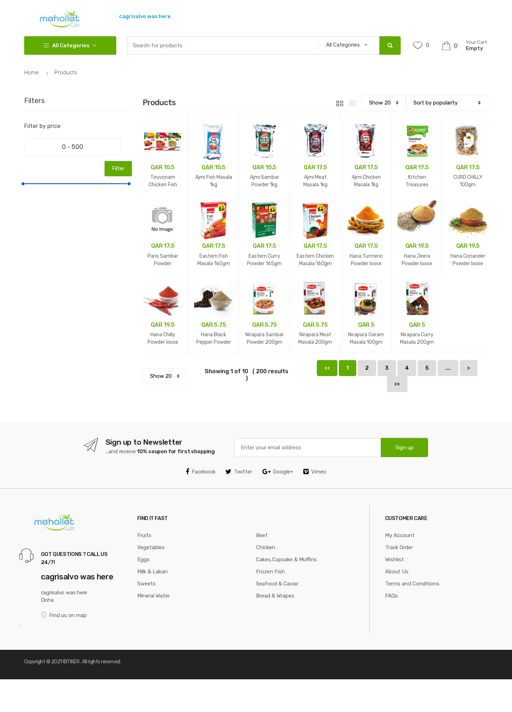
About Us (397, 571)
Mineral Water (153, 596)
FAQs (391, 596)
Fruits (144, 535)
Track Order (399, 547)
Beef (262, 535)
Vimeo (314, 472)
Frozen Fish (270, 571)
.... (448, 368)
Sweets (146, 583)
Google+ (277, 472)
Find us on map (64, 615)
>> (397, 384)
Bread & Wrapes (275, 596)
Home (31, 72)
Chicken (265, 547)
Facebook (200, 472)
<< (327, 368)
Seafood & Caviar (277, 583)
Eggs (143, 559)
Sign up (404, 447)
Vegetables (151, 547)
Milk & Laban (152, 571)
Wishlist (394, 559)
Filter (118, 168)
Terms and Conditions (412, 583)
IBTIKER (71, 662)
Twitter (238, 472)
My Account (400, 535)
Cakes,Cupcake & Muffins (286, 559)
